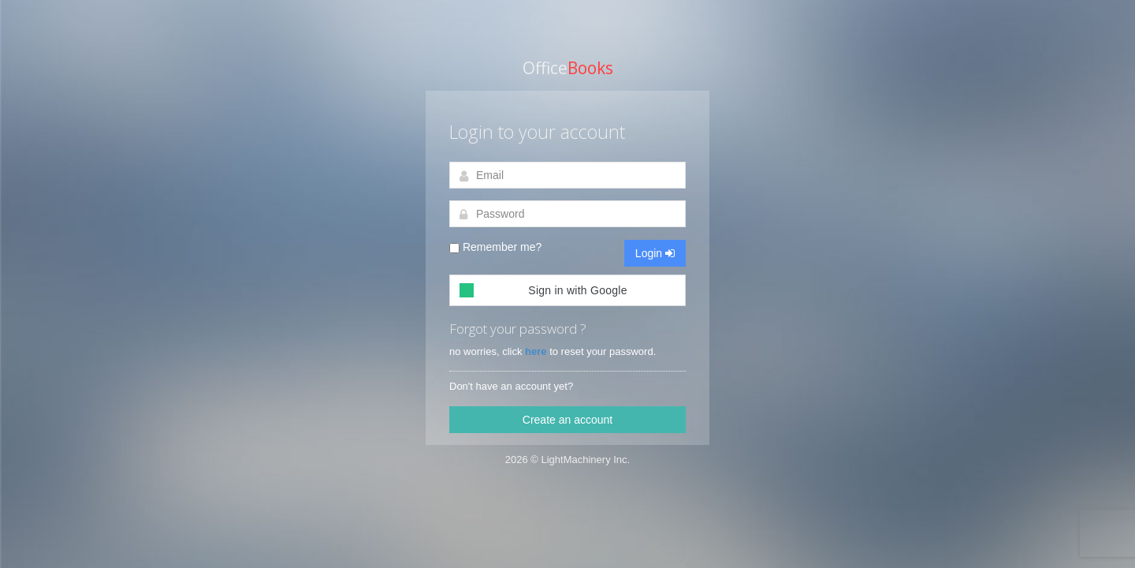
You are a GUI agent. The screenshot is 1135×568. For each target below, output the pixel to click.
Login (655, 253)
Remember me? (495, 247)
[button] (567, 290)
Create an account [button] (567, 419)
